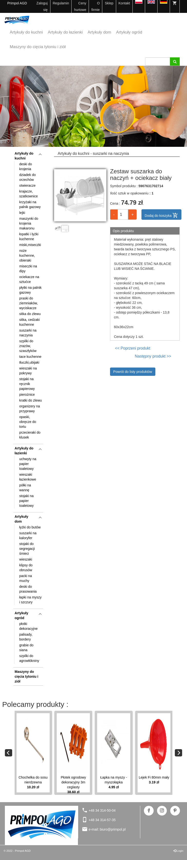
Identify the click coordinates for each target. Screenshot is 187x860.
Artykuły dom (99, 32)
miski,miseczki (30, 245)
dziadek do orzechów (27, 177)
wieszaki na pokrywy (28, 370)
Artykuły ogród (129, 32)
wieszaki (25, 559)
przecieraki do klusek (29, 434)
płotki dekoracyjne (28, 626)
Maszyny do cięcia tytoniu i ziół (37, 46)
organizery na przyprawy (29, 408)
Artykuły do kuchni (26, 32)
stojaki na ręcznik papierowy (27, 384)
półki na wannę (25, 487)
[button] (14, 106)
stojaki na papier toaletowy (26, 501)
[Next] (178, 752)
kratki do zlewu (30, 400)
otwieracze (27, 185)
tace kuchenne (30, 357)
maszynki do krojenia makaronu (28, 223)
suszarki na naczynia (28, 332)
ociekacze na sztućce (29, 279)
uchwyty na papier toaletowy (27, 464)
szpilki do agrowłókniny (29, 658)
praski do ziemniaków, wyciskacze (28, 303)
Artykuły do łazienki (65, 32)
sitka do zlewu (30, 314)
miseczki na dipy (28, 268)
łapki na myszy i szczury (30, 599)
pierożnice (27, 394)
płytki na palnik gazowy (30, 290)
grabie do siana (26, 647)
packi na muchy (25, 578)
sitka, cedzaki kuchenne (29, 322)
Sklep (109, 3)
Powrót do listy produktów (132, 372)
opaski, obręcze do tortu (27, 422)
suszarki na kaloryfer (28, 535)
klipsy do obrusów (25, 567)
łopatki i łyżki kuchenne (28, 236)
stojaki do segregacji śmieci (27, 548)
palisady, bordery (25, 636)
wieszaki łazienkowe (27, 477)
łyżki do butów (30, 527)
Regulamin (61, 3)
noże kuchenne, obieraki (27, 255)
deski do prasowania (28, 589)
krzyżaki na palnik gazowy (30, 204)
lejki (22, 213)
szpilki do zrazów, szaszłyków (28, 346)
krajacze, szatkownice (28, 193)
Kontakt (124, 3)
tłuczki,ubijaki (29, 362)
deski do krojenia (25, 166)
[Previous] (8, 752)
